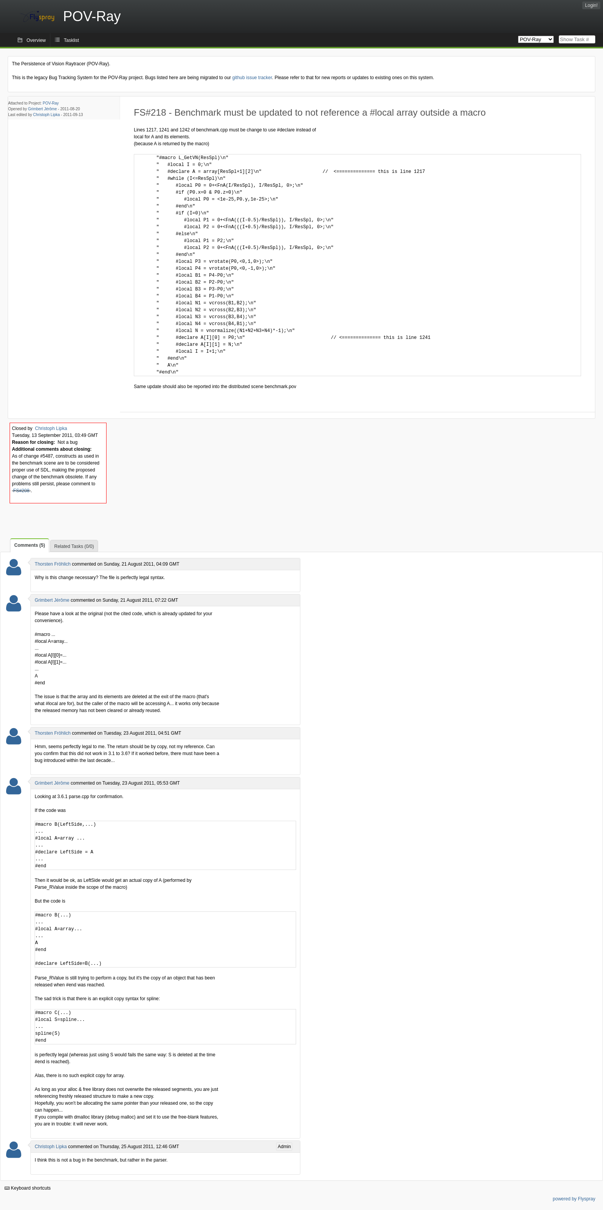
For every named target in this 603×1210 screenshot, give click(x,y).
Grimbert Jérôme (42, 109)
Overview (36, 40)
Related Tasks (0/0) (74, 546)
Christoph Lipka (46, 115)
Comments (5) (29, 545)
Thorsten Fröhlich (52, 564)
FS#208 (21, 490)
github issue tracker (252, 77)
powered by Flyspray (574, 1199)
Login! (591, 5)
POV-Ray (51, 103)
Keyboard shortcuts (28, 1188)
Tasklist (71, 40)
